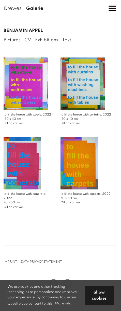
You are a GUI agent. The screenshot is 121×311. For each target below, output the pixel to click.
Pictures (12, 40)
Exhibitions (46, 40)
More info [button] (63, 303)
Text (66, 40)
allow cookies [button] (99, 295)
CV (27, 40)
